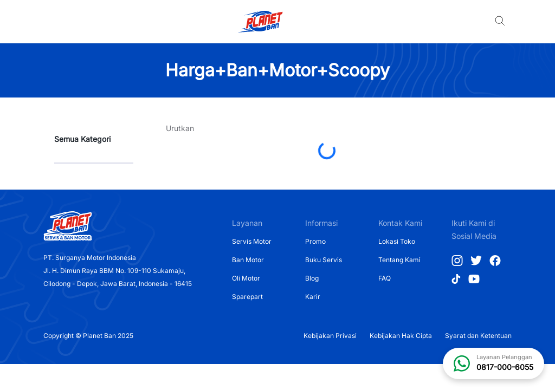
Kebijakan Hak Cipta (401, 336)
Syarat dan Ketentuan (478, 336)
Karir (312, 296)
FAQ (384, 278)
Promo (315, 241)
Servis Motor (252, 241)
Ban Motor (248, 260)
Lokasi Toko (396, 241)
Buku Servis (323, 260)
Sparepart (247, 296)
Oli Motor (246, 278)
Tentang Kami (399, 260)
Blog (312, 278)
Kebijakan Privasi (330, 336)
